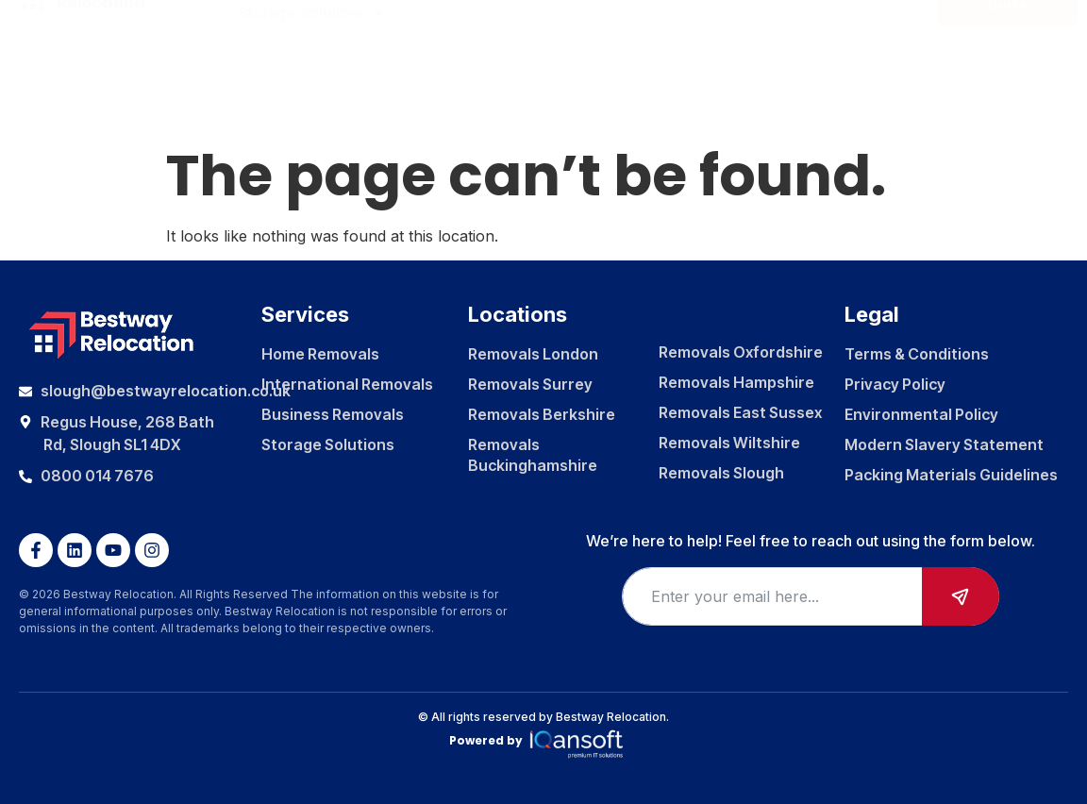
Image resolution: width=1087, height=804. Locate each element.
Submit (960, 596)
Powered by (544, 741)
